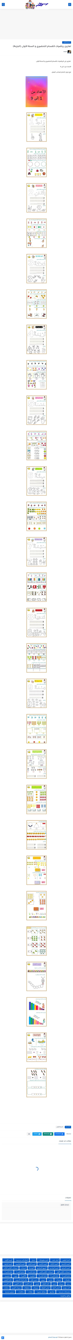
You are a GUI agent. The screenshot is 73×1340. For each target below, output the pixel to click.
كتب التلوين (18, 1284)
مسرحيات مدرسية (64, 1292)
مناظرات (21, 1292)
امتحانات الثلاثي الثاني (46, 1272)
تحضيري (7, 1276)
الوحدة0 (31, 1268)
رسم (68, 1284)
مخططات (27, 1288)
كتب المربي (7, 1284)
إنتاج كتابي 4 (66, 1276)
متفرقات (35, 1288)
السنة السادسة (53, 1268)
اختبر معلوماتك (43, 1260)
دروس (43, 1280)
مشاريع (52, 1292)
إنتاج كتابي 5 (54, 1276)
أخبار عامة (55, 1260)
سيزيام (61, 1284)
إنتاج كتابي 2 (20, 1272)
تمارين (51, 1280)
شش (54, 1284)
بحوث (15, 1276)
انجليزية (32, 1276)
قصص (37, 1284)
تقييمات (58, 1280)
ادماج (33, 1260)
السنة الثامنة (43, 1264)
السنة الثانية (31, 1264)
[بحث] (3, 4)
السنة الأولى (66, 42)
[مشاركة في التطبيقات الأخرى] (29, 1134)
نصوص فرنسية (9, 1292)
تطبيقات (67, 1280)
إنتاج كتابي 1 (31, 1272)
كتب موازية (66, 1288)
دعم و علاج (34, 1280)
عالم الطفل (45, 1284)
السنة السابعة (66, 1268)
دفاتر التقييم (8, 1280)
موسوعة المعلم (52, 1337)
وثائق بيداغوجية (65, 1296)
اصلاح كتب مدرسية (22, 1260)
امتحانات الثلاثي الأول (63, 1272)
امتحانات (23, 1268)
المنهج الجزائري (41, 1268)
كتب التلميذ (28, 1284)
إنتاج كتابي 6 (43, 1276)
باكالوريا (23, 1276)
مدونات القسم (16, 1288)
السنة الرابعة (8, 1264)
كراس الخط (56, 1288)
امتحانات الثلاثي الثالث (10, 1268)
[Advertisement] (36, 24)
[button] (59, 1134)
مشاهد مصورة (41, 1292)
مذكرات (6, 1288)
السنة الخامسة (20, 1264)
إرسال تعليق (65, 1205)
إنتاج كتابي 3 (8, 1272)
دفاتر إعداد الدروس (21, 1280)
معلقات (30, 1292)
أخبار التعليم (66, 1260)
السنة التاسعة (65, 1264)
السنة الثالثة (54, 1264)
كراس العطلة (45, 1288)
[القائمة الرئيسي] (69, 4)
